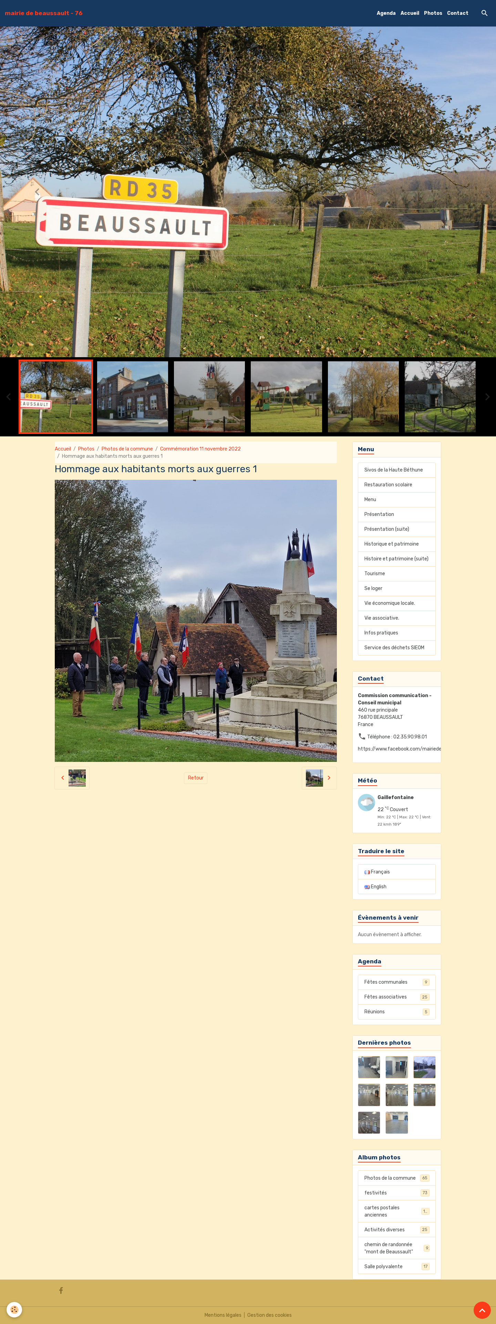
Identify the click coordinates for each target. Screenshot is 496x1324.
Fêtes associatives (397, 997)
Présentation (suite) (386, 529)
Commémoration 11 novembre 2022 (200, 449)
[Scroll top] (482, 1310)
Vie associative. (381, 618)
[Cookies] (14, 1309)
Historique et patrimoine (391, 544)
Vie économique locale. (389, 603)
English (375, 887)
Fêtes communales (397, 982)
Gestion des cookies (269, 1315)
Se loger (373, 588)
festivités (397, 1192)
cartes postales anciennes (397, 1211)
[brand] (44, 13)
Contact (457, 13)
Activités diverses (397, 1229)
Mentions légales (223, 1315)
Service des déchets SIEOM (394, 648)
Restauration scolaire (388, 485)
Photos (433, 13)
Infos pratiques (381, 633)
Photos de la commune (127, 449)
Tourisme (374, 574)
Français (377, 872)
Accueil (410, 13)
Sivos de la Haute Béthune (393, 470)
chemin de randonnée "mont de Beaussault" (397, 1248)
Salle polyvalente (397, 1266)
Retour (196, 778)
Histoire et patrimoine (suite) (396, 559)
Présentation (379, 514)
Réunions (397, 1011)
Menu (370, 500)
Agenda (386, 13)
